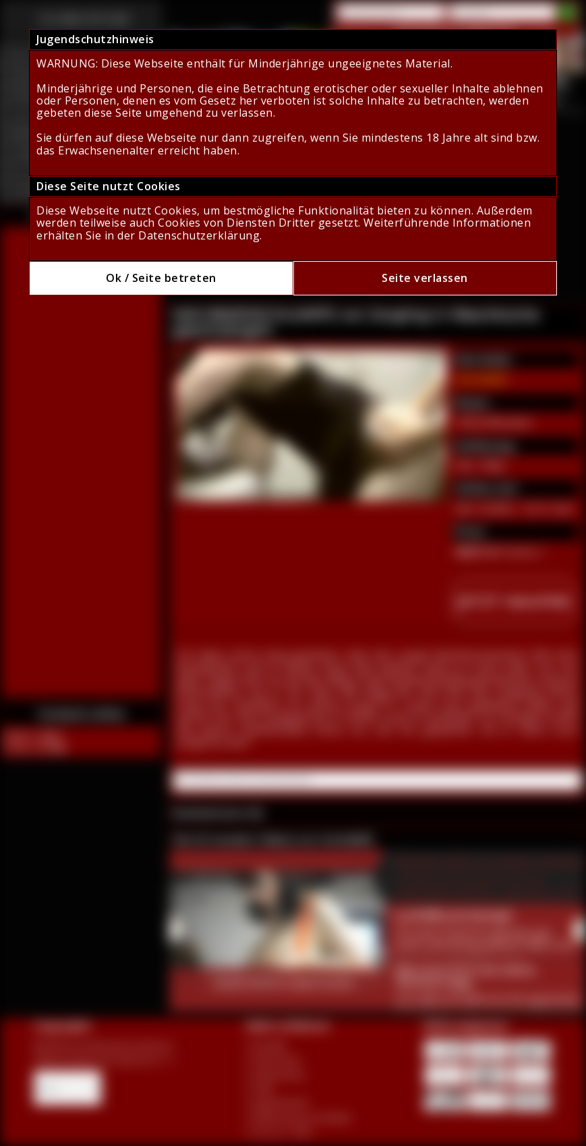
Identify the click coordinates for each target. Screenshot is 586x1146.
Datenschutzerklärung (199, 235)
